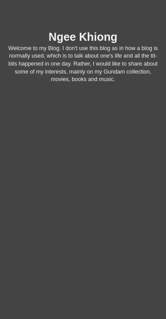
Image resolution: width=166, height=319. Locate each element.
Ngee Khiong (83, 37)
